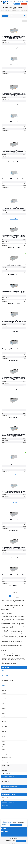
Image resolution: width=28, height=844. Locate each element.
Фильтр (5, 15)
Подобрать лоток (17, 3)
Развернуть (4, 824)
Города (3, 834)
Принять (16, 824)
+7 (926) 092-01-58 (5, 3)
